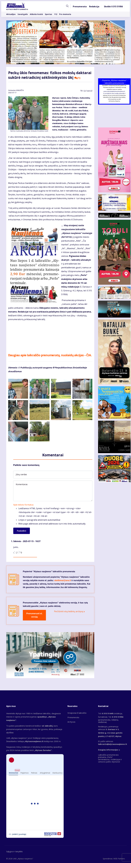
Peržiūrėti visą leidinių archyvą (68, 611)
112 (55, 14)
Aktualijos (11, 14)
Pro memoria (65, 14)
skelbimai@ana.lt (62, 580)
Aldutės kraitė (36, 14)
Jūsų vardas (21, 474)
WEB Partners (119, 858)
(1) (77, 78)
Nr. (86, 91)
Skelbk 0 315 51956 (113, 6)
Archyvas (71, 722)
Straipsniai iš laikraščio (76, 713)
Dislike (19, 552)
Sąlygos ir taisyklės (14, 851)
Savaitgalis (23, 14)
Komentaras (22, 484)
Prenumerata (80, 6)
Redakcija (94, 6)
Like (14, 552)
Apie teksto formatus (23, 504)
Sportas (48, 14)
